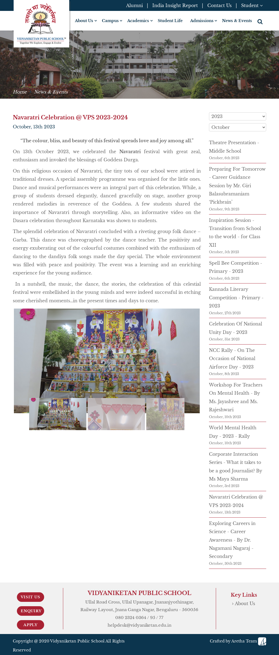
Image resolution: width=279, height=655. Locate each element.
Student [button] (252, 5)
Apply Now (30, 626)
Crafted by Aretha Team (238, 641)
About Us (245, 603)
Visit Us (30, 597)
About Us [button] (84, 20)
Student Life (170, 20)
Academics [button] (138, 20)
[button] (260, 21)
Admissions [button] (202, 20)
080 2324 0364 (130, 617)
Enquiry (31, 611)
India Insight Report (175, 5)
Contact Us (219, 5)
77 (161, 617)
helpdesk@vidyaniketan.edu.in (139, 625)
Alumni (134, 5)
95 (152, 617)
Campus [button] (110, 20)
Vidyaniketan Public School (77, 641)
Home (20, 92)
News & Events (237, 20)
